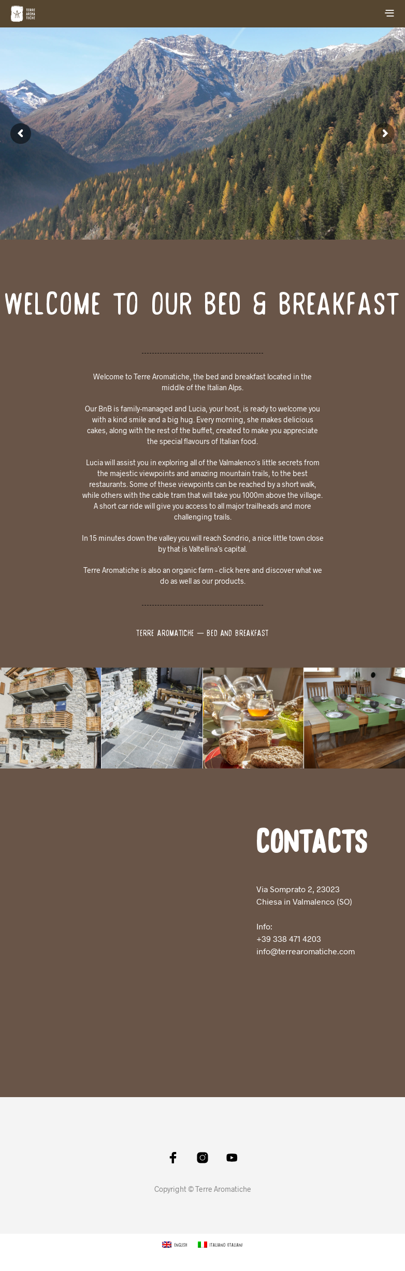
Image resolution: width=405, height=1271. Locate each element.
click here (234, 570)
